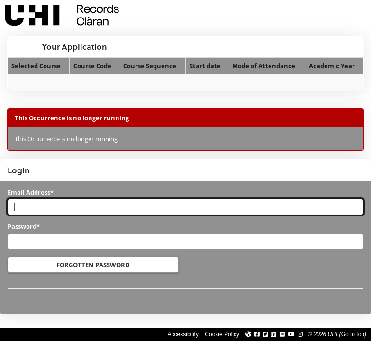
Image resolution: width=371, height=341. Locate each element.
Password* (24, 226)
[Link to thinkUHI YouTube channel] (291, 334)
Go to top (352, 334)
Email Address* (31, 192)
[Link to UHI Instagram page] (300, 334)
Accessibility (183, 334)
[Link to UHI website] (248, 334)
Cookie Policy (222, 334)
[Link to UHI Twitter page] (265, 334)
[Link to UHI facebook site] (257, 334)
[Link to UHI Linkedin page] (273, 334)
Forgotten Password (93, 264)
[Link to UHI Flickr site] (282, 334)
